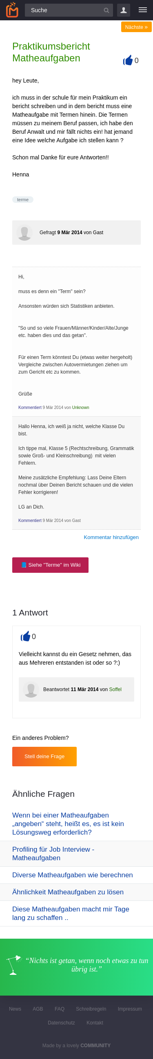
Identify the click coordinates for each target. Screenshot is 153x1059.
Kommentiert (30, 407)
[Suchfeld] (69, 10)
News (15, 1009)
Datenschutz (61, 1023)
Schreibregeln (91, 1009)
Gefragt (48, 232)
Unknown (80, 407)
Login (123, 10)
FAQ (59, 1009)
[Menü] (143, 10)
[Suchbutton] (106, 10)
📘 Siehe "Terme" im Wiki (50, 565)
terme (23, 199)
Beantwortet (56, 689)
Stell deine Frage (44, 756)
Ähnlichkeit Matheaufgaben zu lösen (68, 892)
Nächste (136, 27)
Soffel (115, 689)
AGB (38, 1009)
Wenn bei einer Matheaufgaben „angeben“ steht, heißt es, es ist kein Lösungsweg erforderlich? (68, 823)
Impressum (130, 1009)
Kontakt (94, 1023)
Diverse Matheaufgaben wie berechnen (72, 875)
